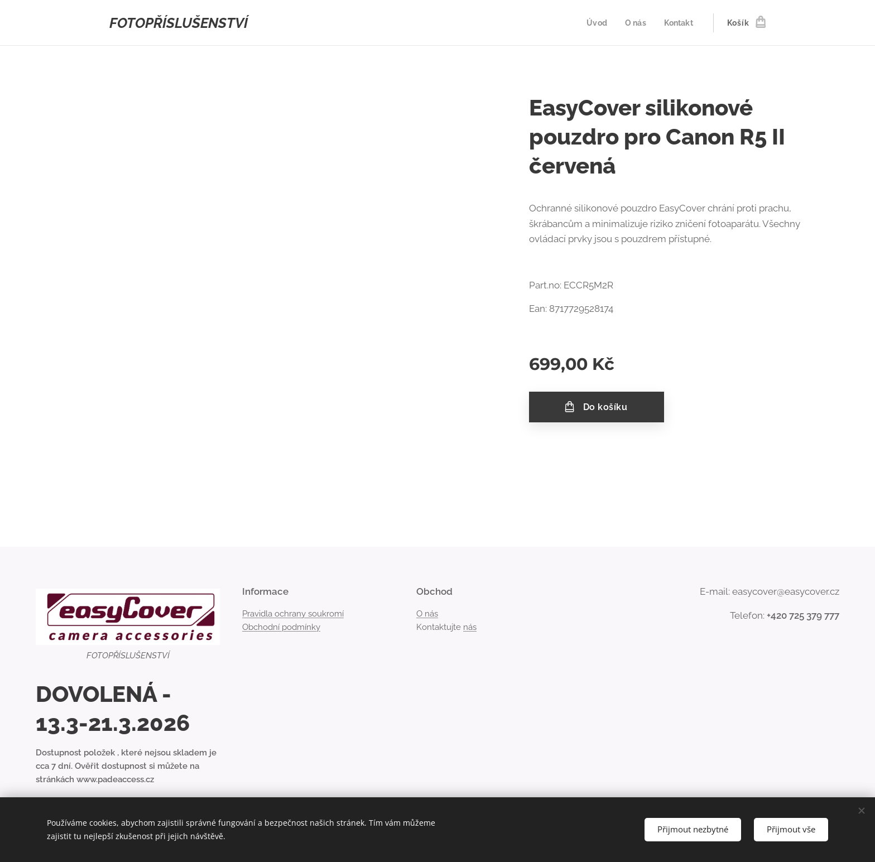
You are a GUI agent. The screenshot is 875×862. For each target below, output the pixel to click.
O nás (427, 614)
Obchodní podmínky (281, 627)
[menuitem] (596, 23)
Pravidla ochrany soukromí (293, 614)
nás (470, 627)
